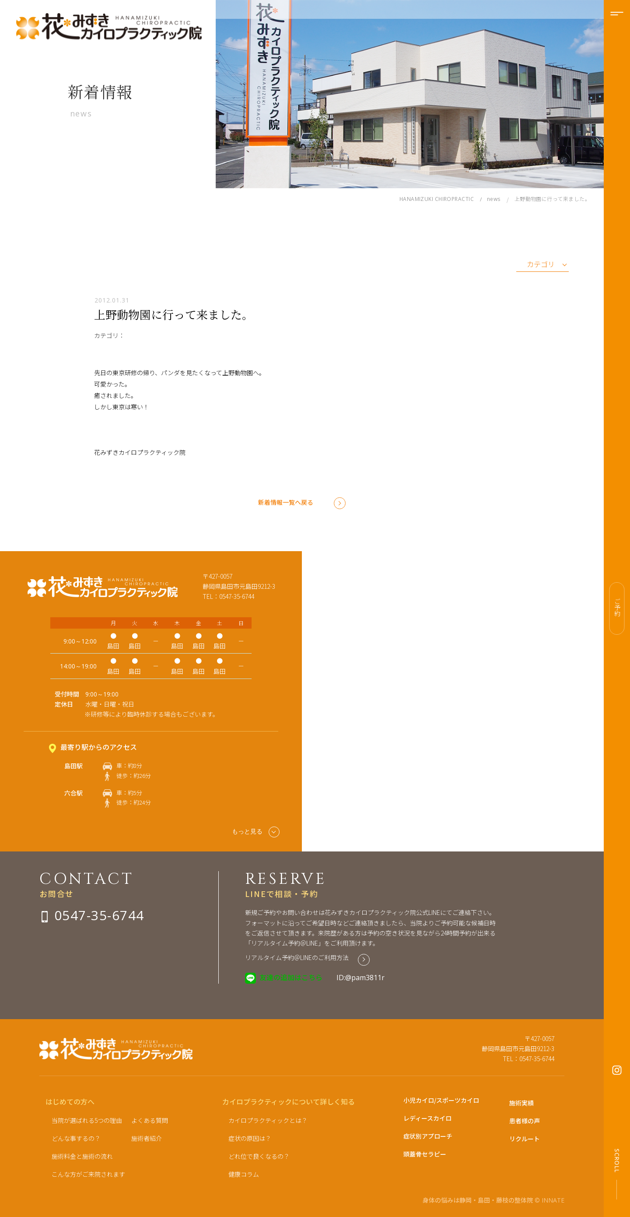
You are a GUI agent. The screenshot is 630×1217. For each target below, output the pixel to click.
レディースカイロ (427, 1118)
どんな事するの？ (76, 1138)
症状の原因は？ (249, 1138)
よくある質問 (149, 1120)
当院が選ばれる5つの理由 (87, 1120)
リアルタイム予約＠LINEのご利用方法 (297, 957)
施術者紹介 (146, 1138)
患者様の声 (524, 1120)
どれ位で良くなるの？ (259, 1156)
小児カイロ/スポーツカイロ (441, 1100)
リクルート (524, 1138)
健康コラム (243, 1174)
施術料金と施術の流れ (82, 1156)
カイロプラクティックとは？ (268, 1120)
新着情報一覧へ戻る (285, 502)
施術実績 (521, 1102)
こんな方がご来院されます (88, 1174)
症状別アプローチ (427, 1136)
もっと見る (256, 832)
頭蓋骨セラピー (424, 1154)
